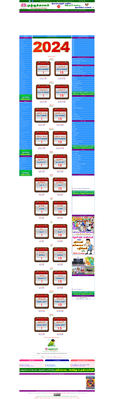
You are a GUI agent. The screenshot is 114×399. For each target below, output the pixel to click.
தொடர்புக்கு (73, 390)
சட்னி (21, 115)
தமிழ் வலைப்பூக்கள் (23, 83)
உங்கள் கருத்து (67, 390)
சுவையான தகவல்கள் (24, 76)
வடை (21, 129)
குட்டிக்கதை (22, 60)
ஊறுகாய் (21, 119)
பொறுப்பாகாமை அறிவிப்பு (56, 397)
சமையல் (21, 70)
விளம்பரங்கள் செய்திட (47, 390)
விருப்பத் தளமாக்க (58, 356)
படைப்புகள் (54, 390)
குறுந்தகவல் (22, 62)
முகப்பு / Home (31, 10)
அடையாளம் (22, 49)
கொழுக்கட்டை (23, 127)
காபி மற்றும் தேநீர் (23, 142)
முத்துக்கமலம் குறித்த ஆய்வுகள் (83, 57)
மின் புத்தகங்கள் (23, 81)
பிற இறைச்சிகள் (23, 168)
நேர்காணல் (22, 51)
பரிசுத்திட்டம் (22, 93)
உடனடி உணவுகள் (23, 144)
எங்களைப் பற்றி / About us (40, 10)
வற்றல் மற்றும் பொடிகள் (24, 121)
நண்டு (21, 164)
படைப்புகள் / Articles (64, 10)
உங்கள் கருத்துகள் (76, 397)
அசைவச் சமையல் (25, 156)
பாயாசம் (21, 138)
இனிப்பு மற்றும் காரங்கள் (24, 102)
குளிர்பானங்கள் (23, 140)
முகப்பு (77, 390)
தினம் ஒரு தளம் (23, 89)
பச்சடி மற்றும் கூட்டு (23, 113)
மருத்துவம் (22, 72)
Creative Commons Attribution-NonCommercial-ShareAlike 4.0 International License (62, 396)
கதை (21, 53)
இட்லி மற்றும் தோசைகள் (24, 106)
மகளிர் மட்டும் (22, 68)
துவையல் (22, 117)
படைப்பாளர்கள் (23, 87)
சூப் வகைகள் (22, 136)
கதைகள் (83, 75)
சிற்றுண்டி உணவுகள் (24, 125)
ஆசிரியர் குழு (22, 39)
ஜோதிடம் (22, 43)
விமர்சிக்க (49, 356)
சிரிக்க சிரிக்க (22, 64)
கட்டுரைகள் (83, 95)
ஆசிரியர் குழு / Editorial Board (52, 10)
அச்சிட (44, 356)
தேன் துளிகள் (22, 85)
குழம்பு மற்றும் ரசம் (23, 108)
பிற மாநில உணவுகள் (24, 146)
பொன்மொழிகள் (23, 45)
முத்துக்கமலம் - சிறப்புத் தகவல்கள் (83, 65)
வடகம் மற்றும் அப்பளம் (24, 123)
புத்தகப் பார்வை (23, 74)
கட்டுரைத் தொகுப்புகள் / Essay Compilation (78, 10)
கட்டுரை (21, 55)
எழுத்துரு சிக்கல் (60, 390)
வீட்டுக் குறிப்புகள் (23, 148)
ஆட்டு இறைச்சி (23, 157)
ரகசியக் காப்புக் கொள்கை (67, 397)
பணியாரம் (22, 134)
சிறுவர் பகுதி (22, 66)
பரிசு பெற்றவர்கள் (23, 91)
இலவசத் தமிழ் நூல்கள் (83, 195)
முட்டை (21, 166)
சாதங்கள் (21, 104)
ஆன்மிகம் (22, 41)
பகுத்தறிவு (22, 47)
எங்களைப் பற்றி (39, 390)
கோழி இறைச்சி (23, 159)
